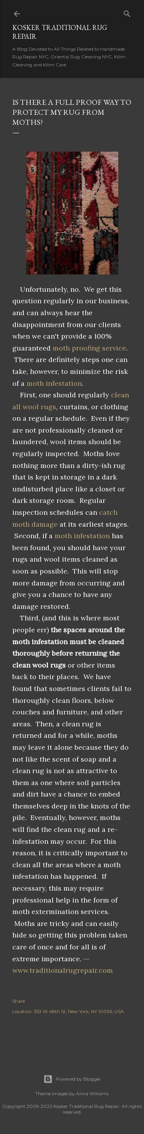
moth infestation (54, 383)
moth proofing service (89, 348)
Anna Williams (92, 1093)
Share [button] (18, 1001)
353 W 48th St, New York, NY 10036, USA (79, 1011)
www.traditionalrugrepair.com (62, 970)
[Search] (127, 12)
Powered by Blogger (72, 1079)
